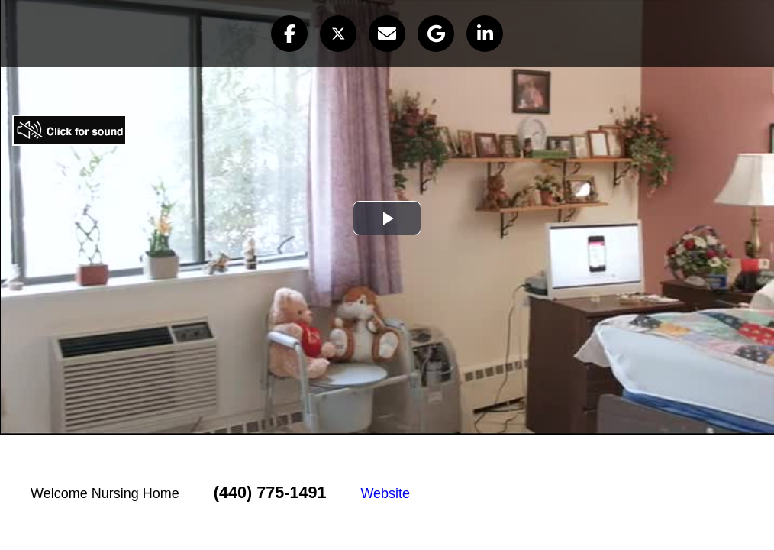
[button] (289, 33)
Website (385, 493)
